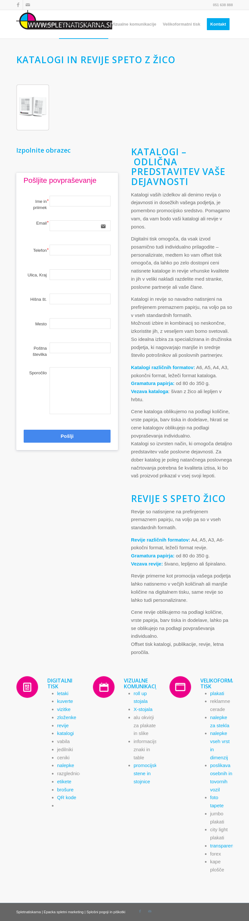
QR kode (66, 797)
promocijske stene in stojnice (147, 773)
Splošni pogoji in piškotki (106, 912)
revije (63, 725)
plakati (217, 693)
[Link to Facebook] (18, 5)
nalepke (65, 765)
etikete (64, 781)
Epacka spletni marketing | (65, 912)
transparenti (223, 845)
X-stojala (143, 709)
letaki (62, 693)
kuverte (65, 701)
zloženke (66, 717)
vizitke (64, 709)
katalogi (65, 733)
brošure (65, 789)
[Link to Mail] (28, 5)
